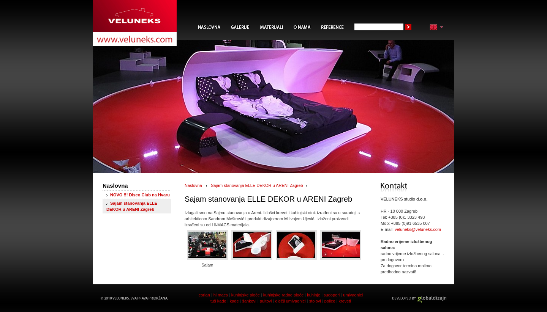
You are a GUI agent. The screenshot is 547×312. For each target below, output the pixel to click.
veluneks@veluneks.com (418, 229)
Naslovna (193, 185)
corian (204, 295)
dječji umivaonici (290, 301)
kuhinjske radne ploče (283, 295)
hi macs (220, 295)
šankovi (249, 301)
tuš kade (219, 301)
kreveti (345, 301)
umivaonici (353, 295)
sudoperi (332, 295)
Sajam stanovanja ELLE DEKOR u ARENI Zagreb (257, 185)
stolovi (315, 301)
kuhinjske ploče (245, 295)
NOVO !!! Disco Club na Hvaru (140, 195)
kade (234, 301)
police (329, 301)
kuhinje (313, 295)
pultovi (266, 301)
